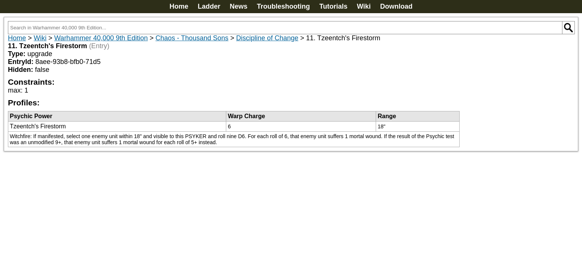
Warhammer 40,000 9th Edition (101, 38)
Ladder (209, 6)
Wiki (364, 6)
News (238, 6)
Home (178, 6)
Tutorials (333, 6)
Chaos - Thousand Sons (192, 38)
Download (396, 6)
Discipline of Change (267, 38)
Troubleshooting (283, 6)
